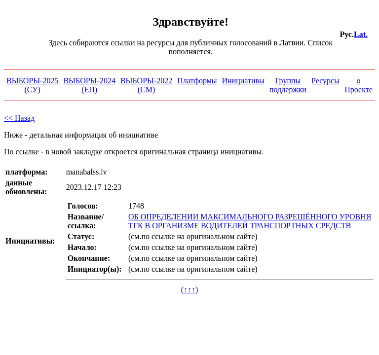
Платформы (197, 80)
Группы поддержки (287, 85)
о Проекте (358, 85)
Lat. (361, 34)
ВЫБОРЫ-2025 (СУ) (32, 85)
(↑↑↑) (189, 289)
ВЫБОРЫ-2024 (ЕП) (89, 85)
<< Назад (19, 118)
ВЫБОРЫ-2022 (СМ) (146, 85)
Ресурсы (325, 80)
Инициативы (243, 80)
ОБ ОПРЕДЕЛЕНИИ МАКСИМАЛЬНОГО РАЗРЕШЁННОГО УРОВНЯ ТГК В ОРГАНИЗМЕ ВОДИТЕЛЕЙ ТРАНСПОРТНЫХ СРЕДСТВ (249, 221)
